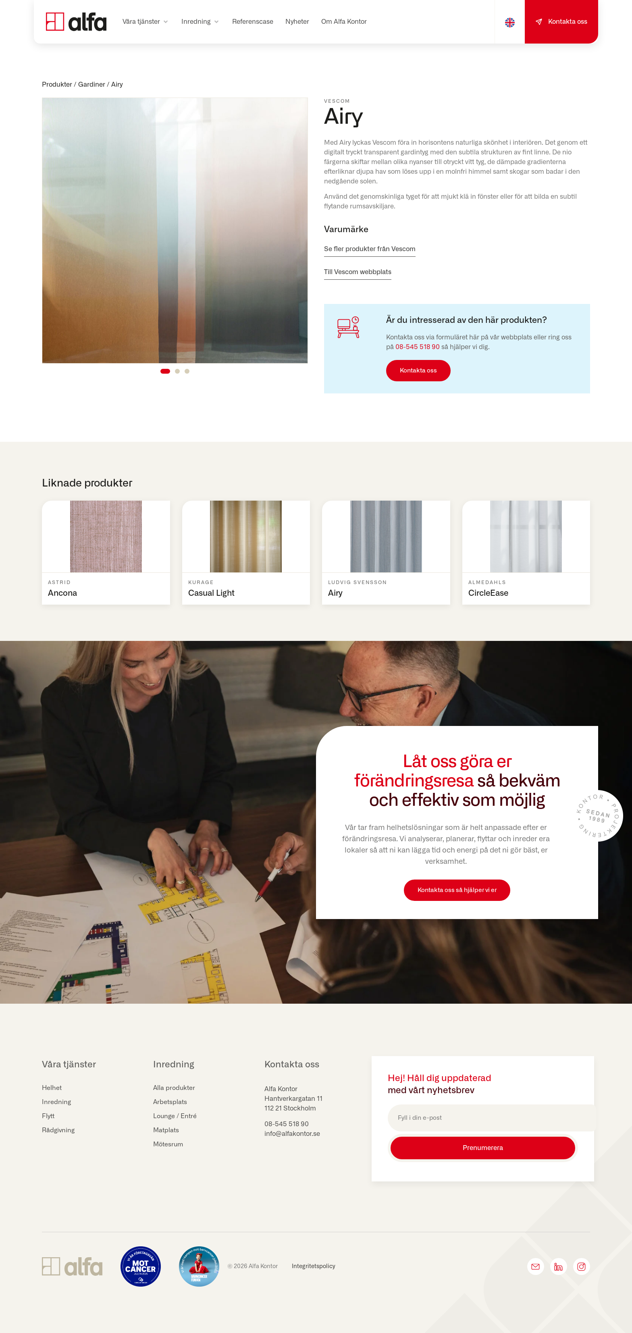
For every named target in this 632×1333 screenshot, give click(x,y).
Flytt (48, 1116)
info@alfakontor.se (292, 1134)
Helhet (52, 1088)
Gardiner (91, 84)
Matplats (166, 1130)
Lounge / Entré (175, 1116)
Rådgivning (59, 1130)
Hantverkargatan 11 (293, 1099)
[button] (146, 22)
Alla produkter (174, 1088)
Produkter (57, 84)
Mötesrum (168, 1145)
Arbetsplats (170, 1102)
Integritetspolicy (313, 1264)
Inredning (56, 1102)
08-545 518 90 (417, 347)
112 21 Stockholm (290, 1108)
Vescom (337, 101)
